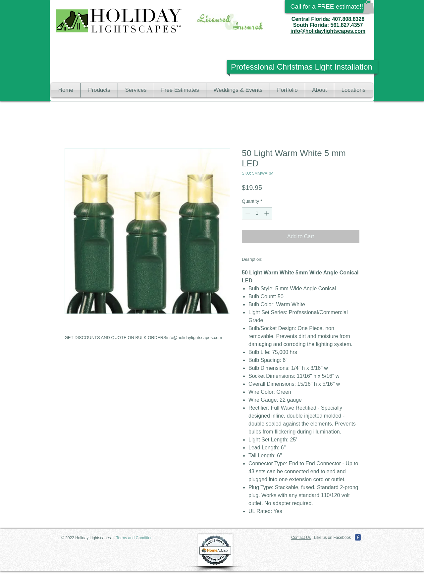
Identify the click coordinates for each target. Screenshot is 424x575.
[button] (368, 7)
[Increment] (267, 213)
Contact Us (301, 537)
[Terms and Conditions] (135, 538)
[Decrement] (247, 213)
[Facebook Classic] (358, 537)
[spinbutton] (257, 213)
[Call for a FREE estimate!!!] (327, 6)
